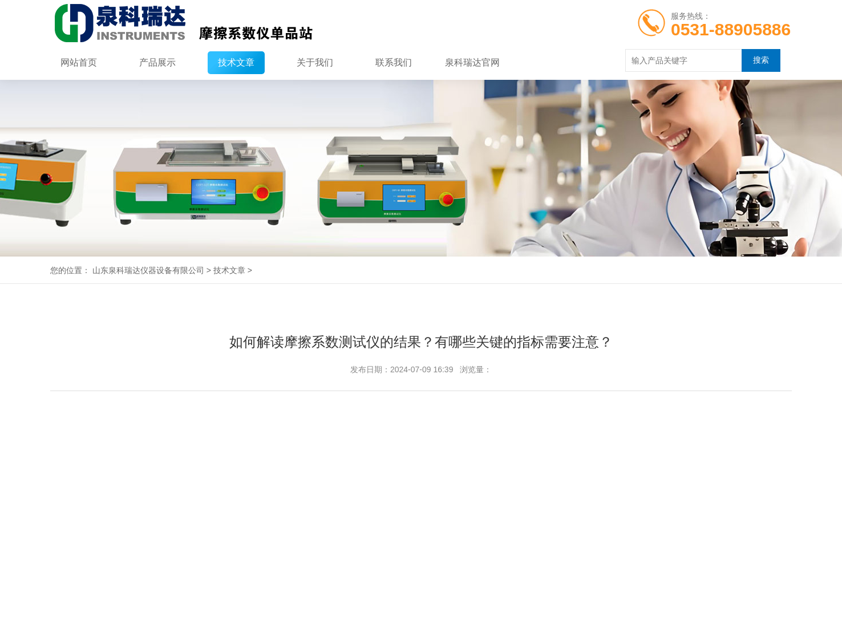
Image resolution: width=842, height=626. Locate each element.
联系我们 (393, 62)
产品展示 (157, 62)
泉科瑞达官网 (472, 62)
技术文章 (236, 62)
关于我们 (315, 62)
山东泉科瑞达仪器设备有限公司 (148, 270)
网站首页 (78, 62)
